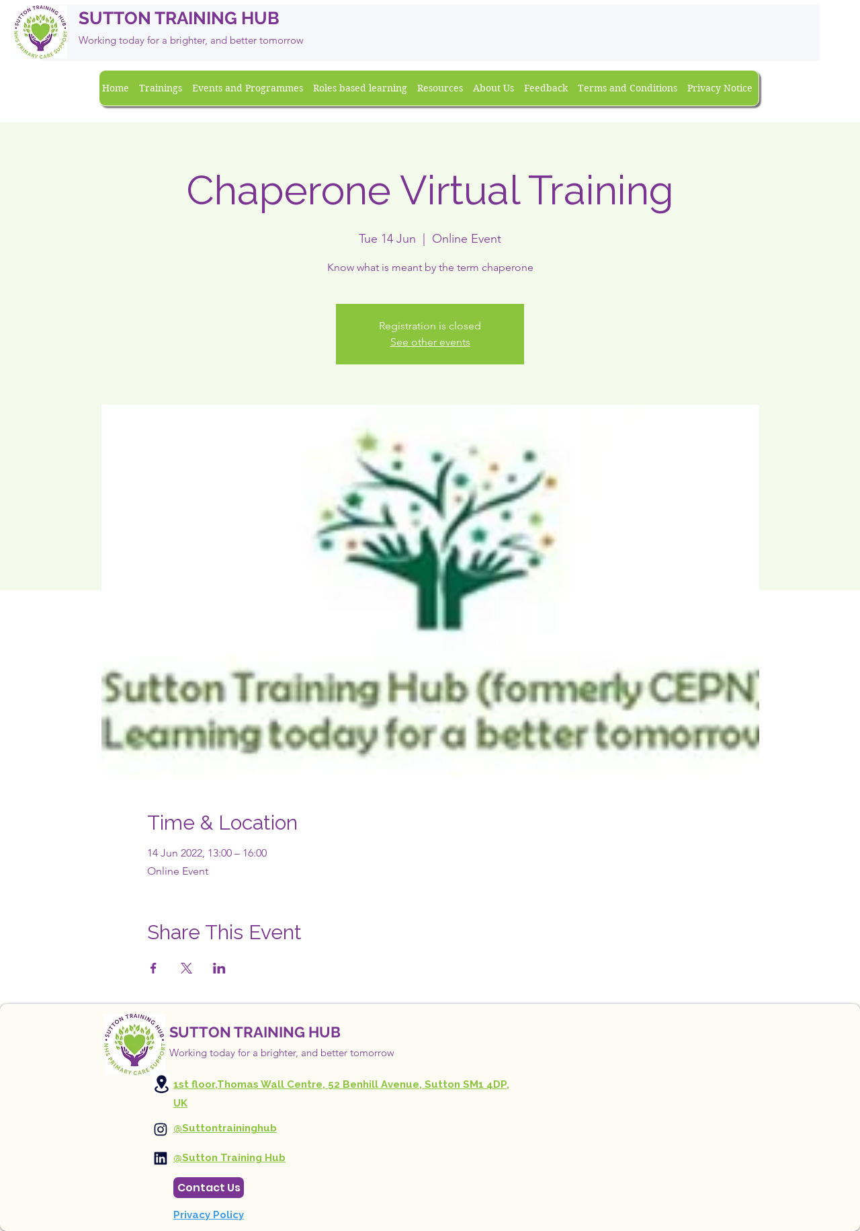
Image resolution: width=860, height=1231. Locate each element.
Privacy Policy (208, 1215)
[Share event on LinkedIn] (219, 968)
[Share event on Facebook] (153, 968)
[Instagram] (160, 1129)
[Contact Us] (208, 1187)
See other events (430, 341)
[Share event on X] (186, 968)
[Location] (161, 1084)
